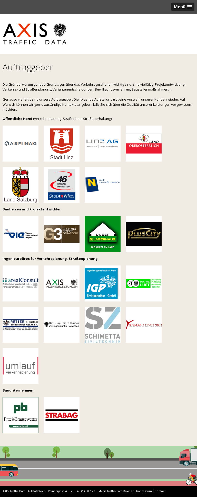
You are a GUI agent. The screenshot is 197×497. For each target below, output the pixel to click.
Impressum (144, 491)
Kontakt (160, 491)
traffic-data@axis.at (120, 491)
